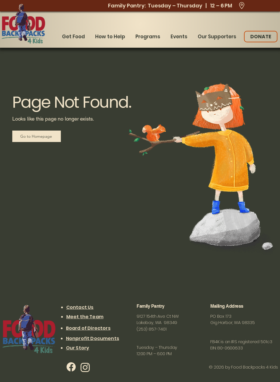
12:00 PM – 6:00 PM (154, 354)
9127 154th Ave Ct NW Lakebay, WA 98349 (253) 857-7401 (158, 322)
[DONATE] (260, 36)
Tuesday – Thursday (157, 347)
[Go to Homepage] (36, 136)
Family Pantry (151, 306)
